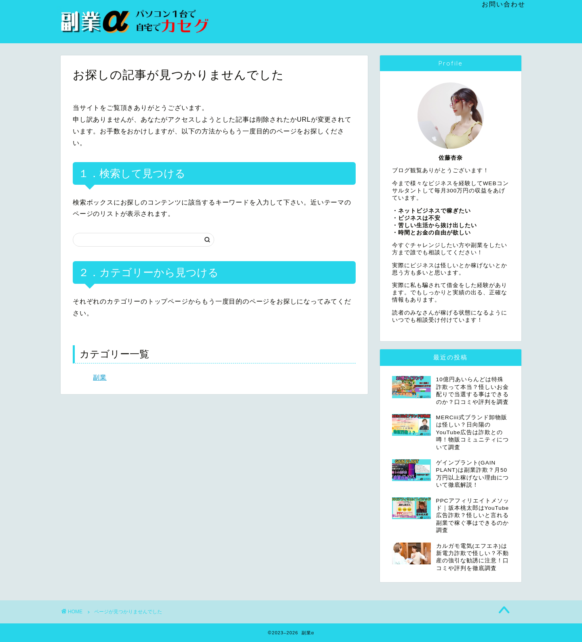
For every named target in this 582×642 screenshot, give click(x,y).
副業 (100, 377)
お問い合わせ (503, 4)
